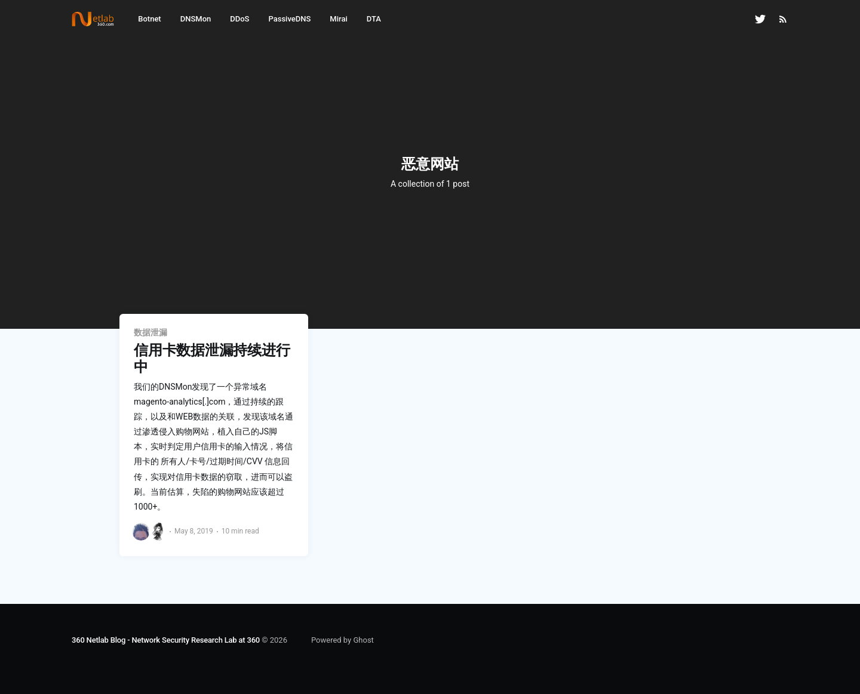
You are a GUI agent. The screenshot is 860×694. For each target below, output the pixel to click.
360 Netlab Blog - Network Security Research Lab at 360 (166, 640)
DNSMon (195, 18)
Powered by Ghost (342, 640)
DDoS (239, 18)
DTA (374, 18)
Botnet (149, 18)
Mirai (338, 18)
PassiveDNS (289, 18)
